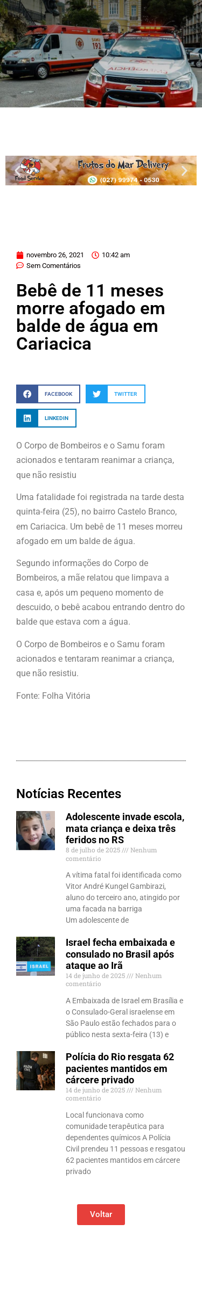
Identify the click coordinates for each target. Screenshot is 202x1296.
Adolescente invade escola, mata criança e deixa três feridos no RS (125, 828)
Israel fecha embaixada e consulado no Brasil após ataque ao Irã (120, 954)
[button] (17, 170)
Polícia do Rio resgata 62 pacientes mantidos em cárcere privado (120, 1068)
